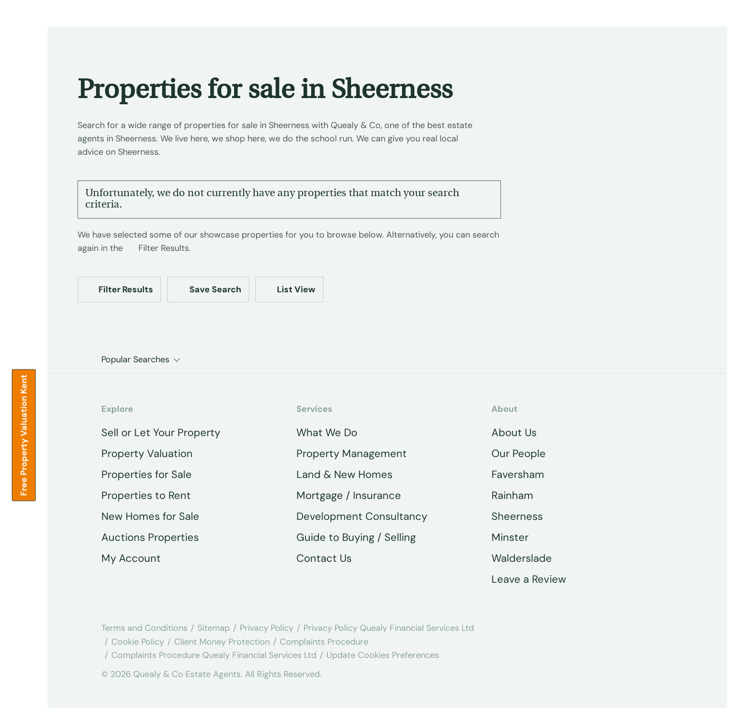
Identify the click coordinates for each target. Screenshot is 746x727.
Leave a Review (528, 579)
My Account (131, 558)
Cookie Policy (137, 641)
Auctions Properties (150, 537)
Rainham (512, 495)
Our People (518, 453)
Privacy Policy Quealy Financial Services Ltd (389, 628)
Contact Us (324, 558)
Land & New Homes (344, 474)
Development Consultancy (361, 516)
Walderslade (521, 558)
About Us (514, 432)
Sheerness (517, 516)
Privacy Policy (267, 628)
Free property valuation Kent (23, 435)
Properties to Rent (146, 495)
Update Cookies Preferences (382, 655)
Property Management (351, 453)
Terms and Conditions (144, 628)
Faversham (517, 474)
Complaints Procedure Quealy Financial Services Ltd (213, 655)
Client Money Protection (222, 641)
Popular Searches (135, 359)
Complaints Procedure (324, 641)
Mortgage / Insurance (348, 495)
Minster (510, 537)
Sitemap (213, 628)
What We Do (326, 432)
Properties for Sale (146, 474)
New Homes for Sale (150, 516)
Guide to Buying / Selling (356, 537)
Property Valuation (147, 453)
